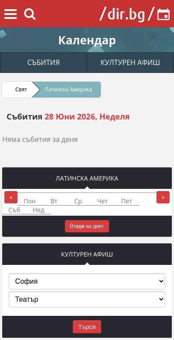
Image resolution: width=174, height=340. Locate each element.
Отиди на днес (87, 226)
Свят (21, 89)
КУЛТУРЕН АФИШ (130, 62)
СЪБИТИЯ (43, 62)
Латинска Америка (68, 89)
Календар (87, 40)
